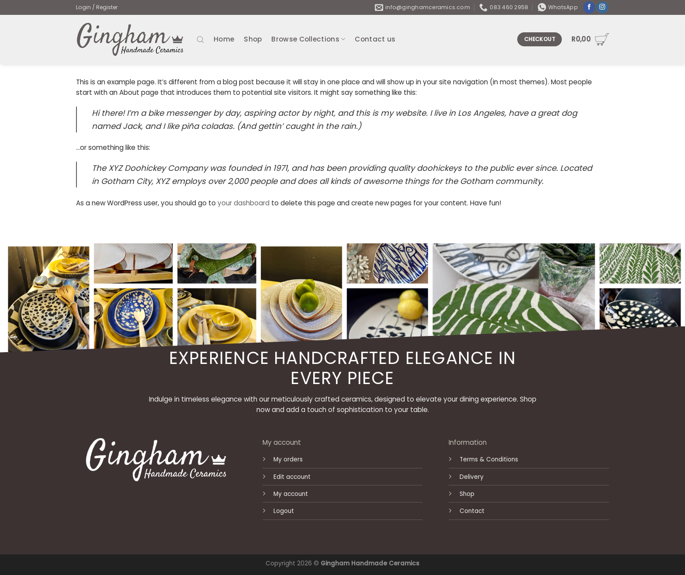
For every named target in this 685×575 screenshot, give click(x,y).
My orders (288, 459)
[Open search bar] (200, 39)
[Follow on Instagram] (602, 7)
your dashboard (244, 203)
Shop (253, 39)
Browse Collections (308, 39)
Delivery (472, 477)
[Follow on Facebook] (589, 7)
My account (290, 494)
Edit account (292, 477)
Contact (472, 511)
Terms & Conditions (489, 459)
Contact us (375, 39)
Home (224, 39)
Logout (283, 511)
